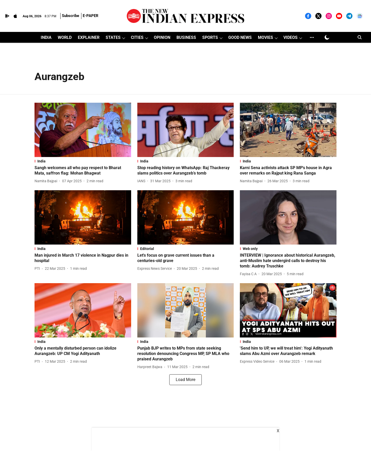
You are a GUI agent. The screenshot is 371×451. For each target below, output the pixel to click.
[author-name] (47, 181)
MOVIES (265, 37)
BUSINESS (186, 37)
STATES (113, 37)
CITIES (137, 37)
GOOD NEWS (240, 37)
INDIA (46, 37)
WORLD (65, 37)
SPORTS (210, 37)
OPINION (162, 37)
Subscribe (70, 15)
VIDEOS (290, 37)
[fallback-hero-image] (83, 130)
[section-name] (83, 161)
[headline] (83, 170)
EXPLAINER (88, 37)
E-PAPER (90, 15)
